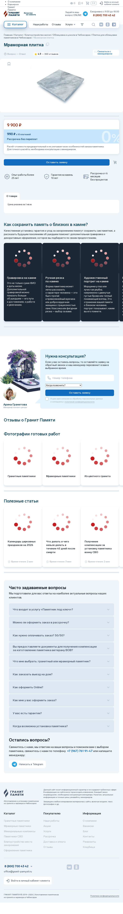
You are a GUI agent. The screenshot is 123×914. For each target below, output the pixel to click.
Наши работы (40, 24)
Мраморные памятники (17, 837)
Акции (47, 837)
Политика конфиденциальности (104, 907)
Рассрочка (49, 847)
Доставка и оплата (54, 853)
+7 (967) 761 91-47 (80, 762)
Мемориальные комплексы (19, 842)
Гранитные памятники (17, 832)
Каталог (15, 24)
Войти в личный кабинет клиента (109, 3)
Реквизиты (13, 12)
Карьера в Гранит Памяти (13, 7)
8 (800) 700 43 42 (104, 15)
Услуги (47, 842)
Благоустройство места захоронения (18, 855)
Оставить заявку (79, 404)
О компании (14, 1)
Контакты (88, 847)
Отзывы (12, 15)
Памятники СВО (13, 847)
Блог (85, 842)
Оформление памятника (18, 861)
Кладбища (89, 858)
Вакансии (88, 837)
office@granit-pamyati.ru (18, 882)
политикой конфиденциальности (79, 413)
